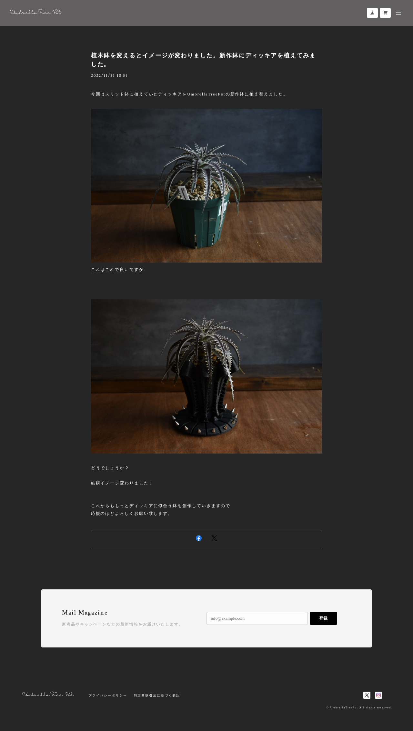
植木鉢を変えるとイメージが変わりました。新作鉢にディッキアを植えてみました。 (203, 59)
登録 (323, 618)
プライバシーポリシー (107, 695)
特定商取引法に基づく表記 (157, 695)
